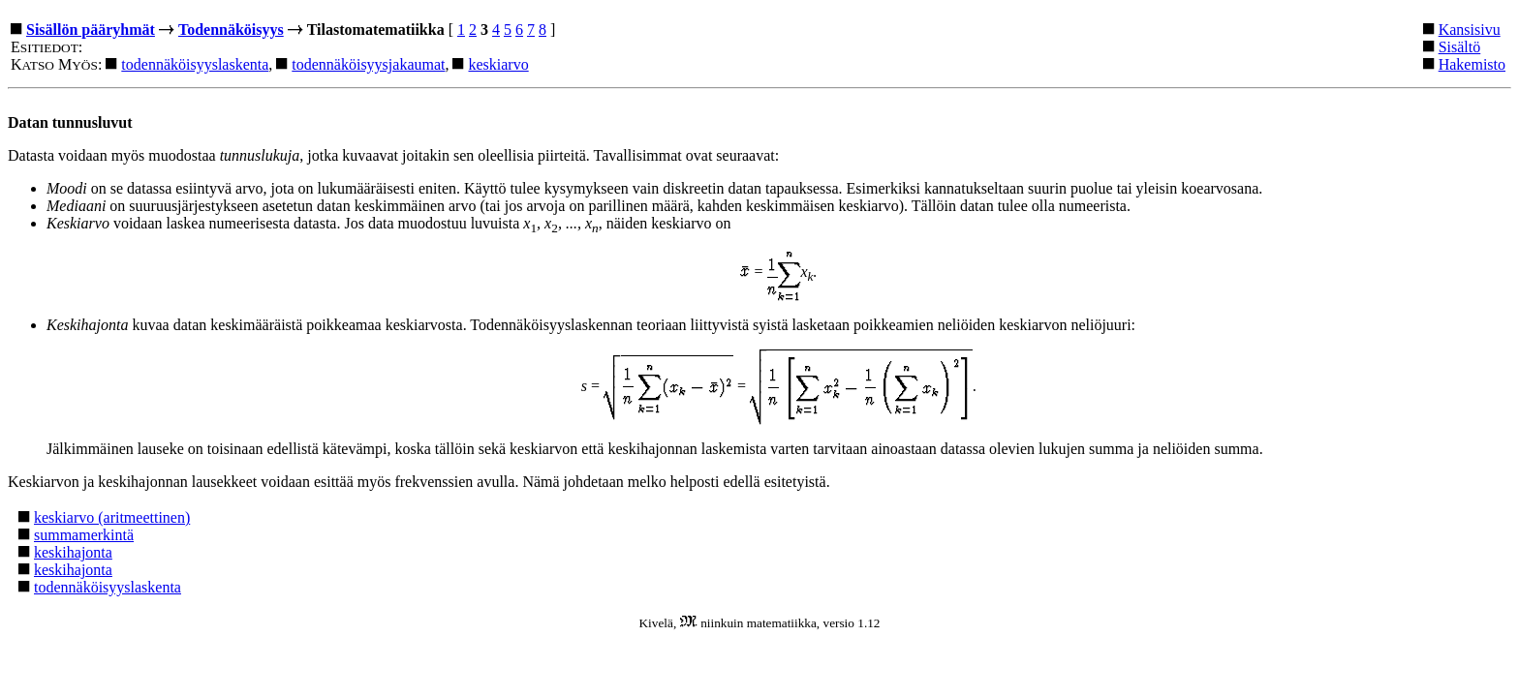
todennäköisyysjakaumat (368, 64)
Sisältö (1460, 47)
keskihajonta (73, 552)
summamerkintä (84, 535)
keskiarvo (498, 64)
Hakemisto (1472, 64)
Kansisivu (1470, 29)
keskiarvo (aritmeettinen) (112, 517)
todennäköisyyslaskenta (194, 64)
